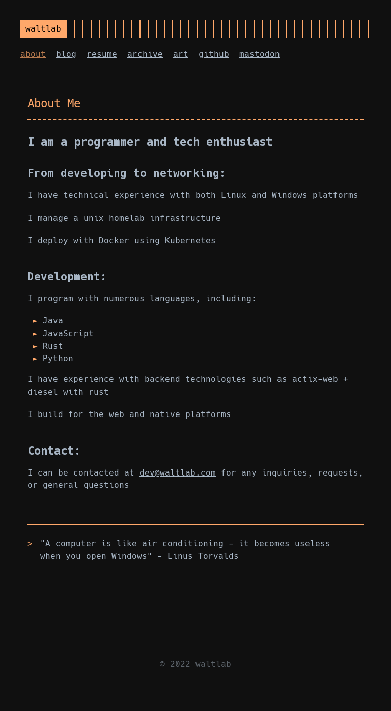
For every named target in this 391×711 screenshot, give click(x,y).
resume (102, 54)
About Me (53, 103)
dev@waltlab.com (177, 473)
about (33, 54)
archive (145, 54)
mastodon (259, 54)
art (180, 54)
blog (66, 54)
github (214, 54)
